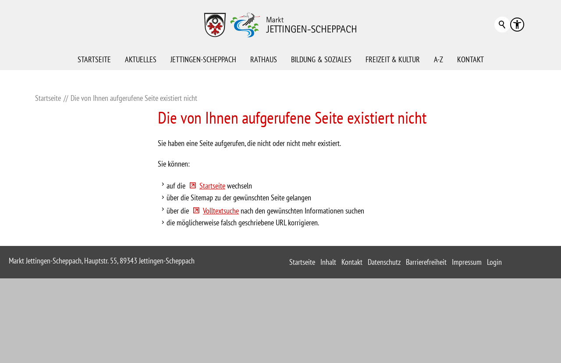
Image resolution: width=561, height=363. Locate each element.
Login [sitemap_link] (494, 329)
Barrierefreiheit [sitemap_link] (426, 329)
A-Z (438, 59)
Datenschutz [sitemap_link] (384, 329)
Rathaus (263, 59)
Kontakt (470, 59)
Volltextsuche (221, 278)
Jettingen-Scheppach (203, 59)
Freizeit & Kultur (393, 59)
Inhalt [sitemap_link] (328, 329)
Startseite (94, 59)
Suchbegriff (502, 24)
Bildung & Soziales (321, 59)
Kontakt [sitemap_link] (351, 329)
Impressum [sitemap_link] (467, 329)
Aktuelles (140, 59)
